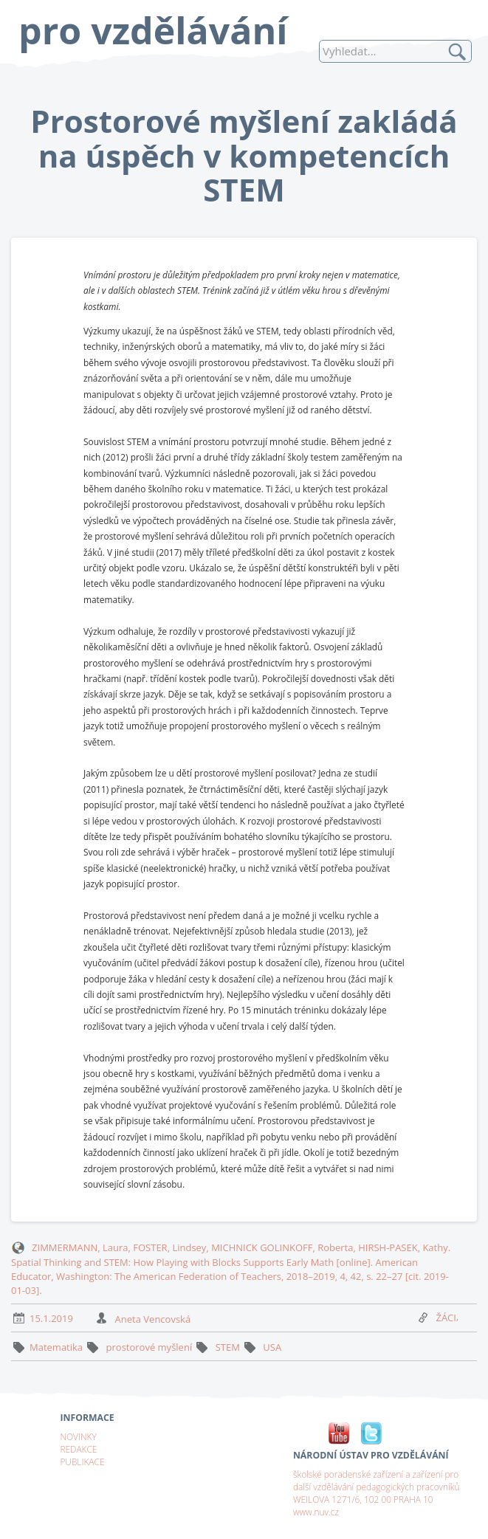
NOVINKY (78, 1436)
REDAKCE (78, 1449)
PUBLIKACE (82, 1461)
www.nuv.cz (316, 1512)
